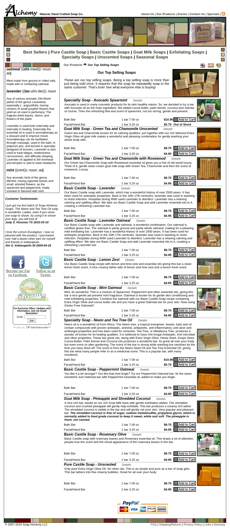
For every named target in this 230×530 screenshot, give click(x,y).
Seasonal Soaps (152, 57)
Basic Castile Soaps (110, 52)
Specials (213, 14)
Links (207, 524)
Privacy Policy (193, 524)
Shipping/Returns (170, 524)
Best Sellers (35, 52)
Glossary (219, 524)
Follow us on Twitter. (45, 271)
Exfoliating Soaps (187, 52)
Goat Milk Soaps (149, 52)
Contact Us (197, 14)
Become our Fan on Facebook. (18, 271)
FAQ (154, 524)
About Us (147, 14)
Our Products (165, 14)
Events (182, 14)
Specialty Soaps (78, 57)
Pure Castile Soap (68, 52)
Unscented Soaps (115, 57)
